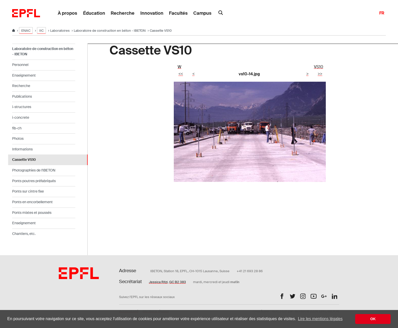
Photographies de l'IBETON (33, 170)
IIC (41, 30)
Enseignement (24, 75)
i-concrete (20, 117)
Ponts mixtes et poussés (31, 212)
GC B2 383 (177, 282)
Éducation (94, 13)
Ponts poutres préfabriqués (34, 181)
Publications (22, 96)
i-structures (21, 107)
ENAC (25, 30)
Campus (202, 13)
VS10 (318, 67)
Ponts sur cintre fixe (28, 191)
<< (180, 74)
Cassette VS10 (24, 159)
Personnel (20, 64)
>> (320, 74)
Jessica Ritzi (158, 282)
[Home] (14, 30)
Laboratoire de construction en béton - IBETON (110, 30)
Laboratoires (60, 30)
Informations (22, 149)
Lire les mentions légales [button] (320, 319)
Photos (18, 138)
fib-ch (17, 128)
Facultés (178, 13)
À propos (67, 13)
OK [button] (373, 319)
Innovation (151, 13)
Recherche (123, 13)
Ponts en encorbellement (32, 202)
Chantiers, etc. (23, 233)
